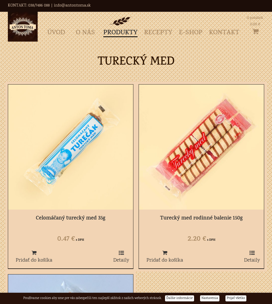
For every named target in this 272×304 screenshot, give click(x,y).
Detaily (121, 260)
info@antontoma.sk (72, 6)
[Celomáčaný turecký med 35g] (70, 147)
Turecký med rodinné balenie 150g (201, 218)
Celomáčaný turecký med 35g (70, 218)
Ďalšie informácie (179, 298)
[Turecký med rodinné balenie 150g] (201, 147)
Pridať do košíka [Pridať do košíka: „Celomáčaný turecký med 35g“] (34, 260)
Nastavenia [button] (209, 298)
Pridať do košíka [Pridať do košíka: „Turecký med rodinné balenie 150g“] (164, 260)
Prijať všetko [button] (236, 298)
